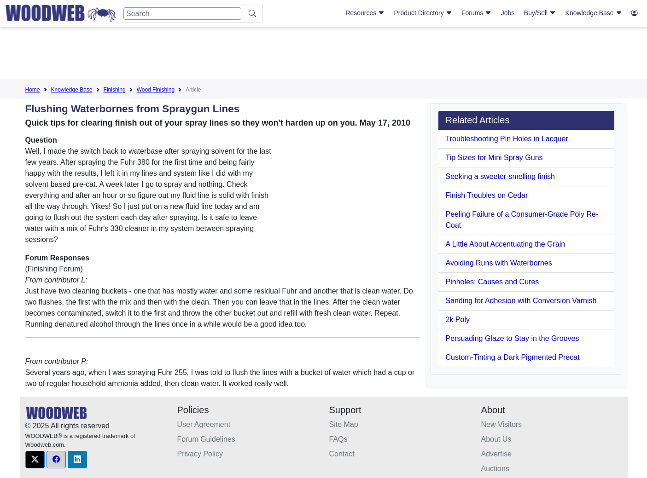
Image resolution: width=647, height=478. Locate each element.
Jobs (508, 13)
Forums (476, 13)
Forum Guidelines (206, 439)
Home (32, 89)
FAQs (338, 439)
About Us (496, 439)
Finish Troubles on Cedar (487, 195)
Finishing (115, 89)
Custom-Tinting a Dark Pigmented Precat (513, 357)
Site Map (343, 424)
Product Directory (423, 13)
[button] (35, 459)
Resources (365, 13)
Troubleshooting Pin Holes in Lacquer (507, 139)
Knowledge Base (593, 13)
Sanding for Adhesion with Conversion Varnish (521, 301)
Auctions (495, 468)
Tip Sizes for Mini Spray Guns (494, 157)
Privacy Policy (200, 454)
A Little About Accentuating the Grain (505, 244)
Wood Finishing (156, 89)
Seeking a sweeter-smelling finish (500, 176)
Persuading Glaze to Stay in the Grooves (512, 338)
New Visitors (501, 424)
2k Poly (458, 319)
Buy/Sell (540, 13)
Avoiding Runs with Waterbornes (499, 263)
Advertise (496, 454)
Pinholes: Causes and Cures (492, 282)
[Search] (182, 13)
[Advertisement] (323, 54)
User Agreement (204, 424)
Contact (342, 454)
